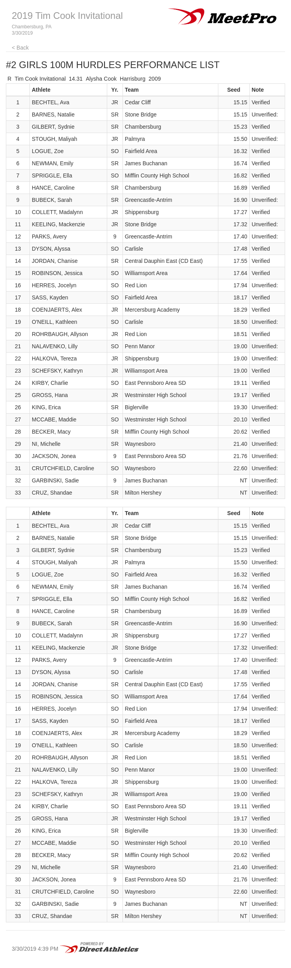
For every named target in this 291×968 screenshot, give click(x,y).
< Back (20, 47)
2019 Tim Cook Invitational (67, 15)
